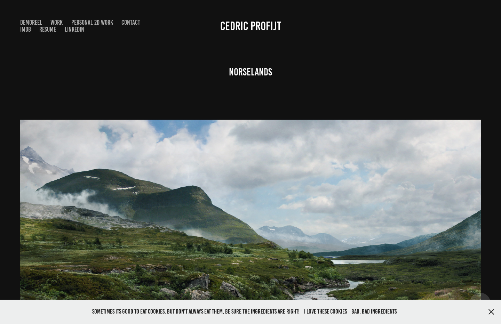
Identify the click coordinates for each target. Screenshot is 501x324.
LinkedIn (74, 29)
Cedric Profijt (250, 26)
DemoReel (31, 22)
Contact (130, 22)
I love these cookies (325, 311)
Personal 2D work (92, 22)
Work (56, 22)
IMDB (25, 29)
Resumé (47, 29)
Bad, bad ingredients (374, 311)
